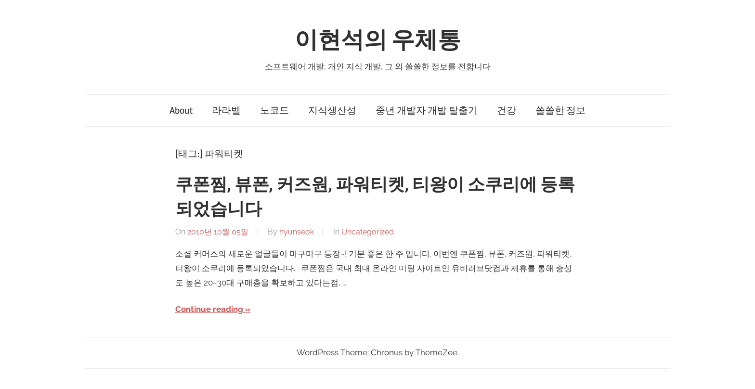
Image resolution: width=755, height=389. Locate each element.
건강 (506, 110)
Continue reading (209, 309)
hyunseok (296, 231)
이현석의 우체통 (378, 40)
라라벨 (226, 110)
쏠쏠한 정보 (560, 110)
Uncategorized (367, 231)
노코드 (274, 110)
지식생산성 (332, 110)
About (181, 110)
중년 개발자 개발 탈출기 (427, 110)
